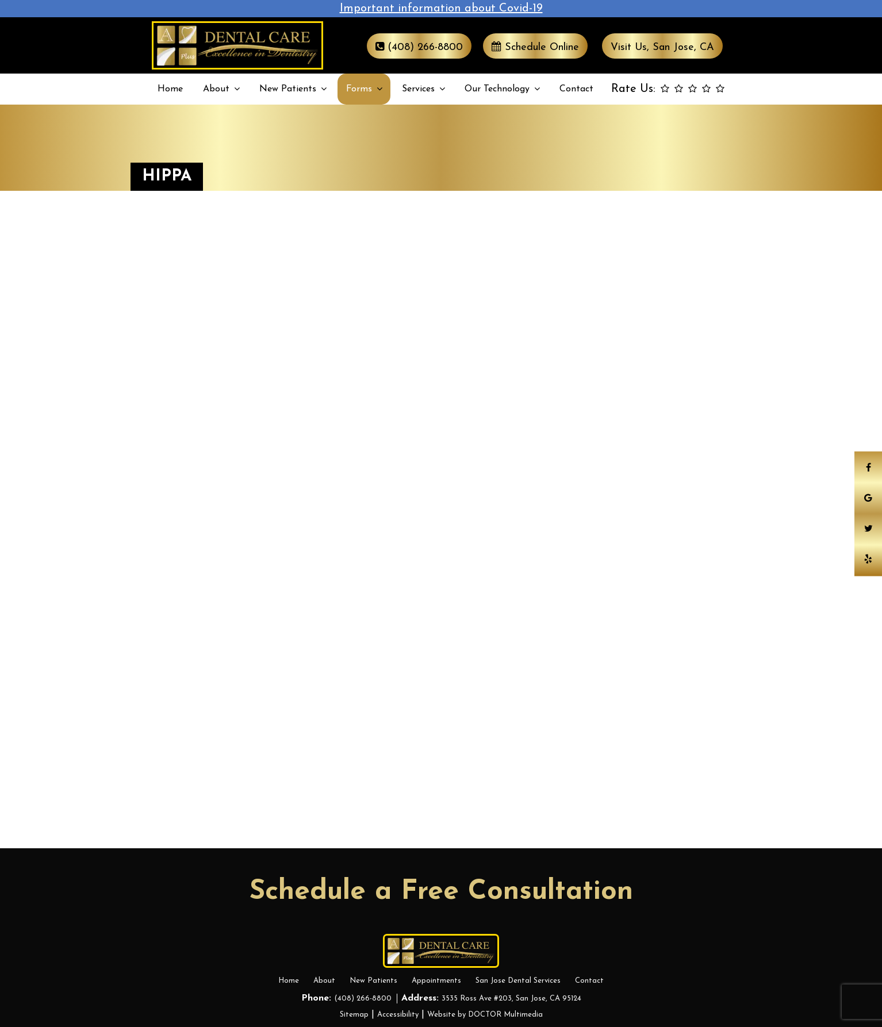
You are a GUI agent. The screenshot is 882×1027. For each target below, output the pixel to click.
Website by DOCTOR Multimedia (485, 1014)
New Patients (287, 89)
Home (170, 89)
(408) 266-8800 (419, 47)
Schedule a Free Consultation (441, 892)
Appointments (436, 980)
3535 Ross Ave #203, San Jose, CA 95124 (511, 998)
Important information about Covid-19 (441, 8)
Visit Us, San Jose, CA (662, 47)
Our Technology (497, 89)
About (216, 89)
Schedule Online (535, 47)
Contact (576, 89)
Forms (359, 89)
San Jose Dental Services (518, 980)
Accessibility (398, 1014)
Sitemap (354, 1014)
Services (418, 89)
